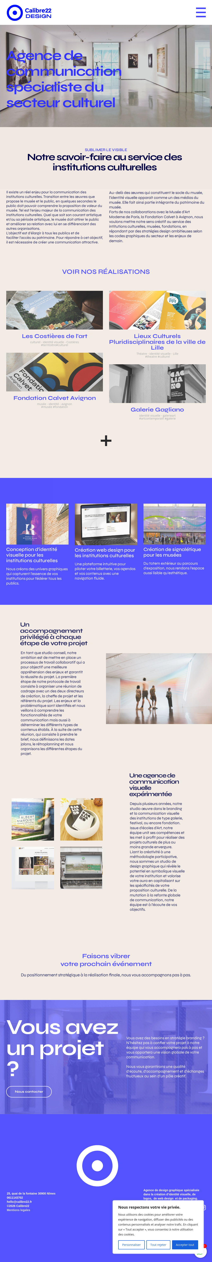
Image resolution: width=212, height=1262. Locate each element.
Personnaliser (131, 1245)
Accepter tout (185, 1245)
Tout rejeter (158, 1245)
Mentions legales (18, 1210)
